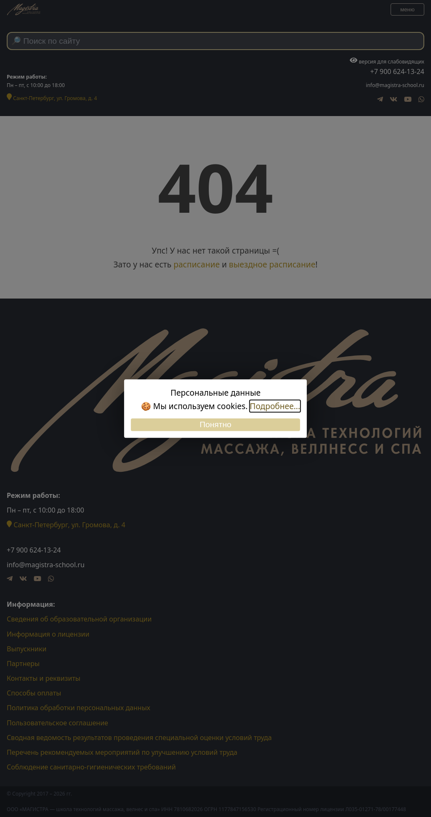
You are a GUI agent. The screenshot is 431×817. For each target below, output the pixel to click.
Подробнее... (275, 406)
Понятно (215, 424)
